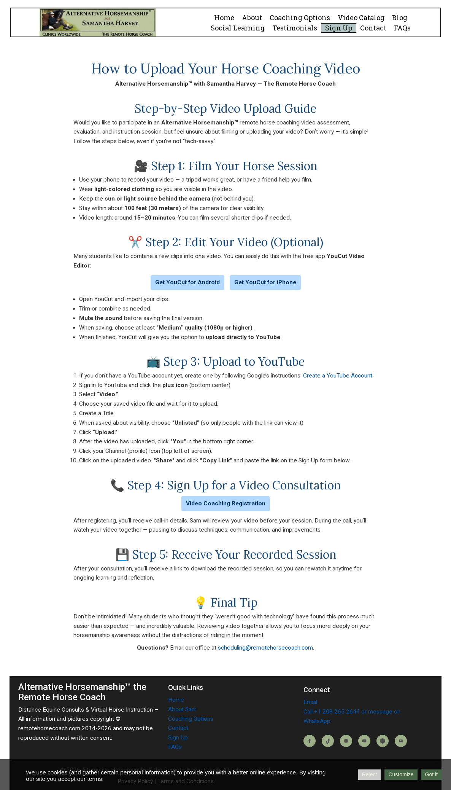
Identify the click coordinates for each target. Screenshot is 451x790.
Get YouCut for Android (187, 282)
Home (224, 17)
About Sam (182, 709)
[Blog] (382, 741)
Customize (400, 774)
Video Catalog (361, 17)
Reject (369, 774)
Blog (399, 17)
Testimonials (294, 28)
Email (310, 702)
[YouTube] (364, 741)
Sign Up (338, 27)
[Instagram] (346, 741)
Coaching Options (300, 17)
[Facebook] (309, 741)
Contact (373, 28)
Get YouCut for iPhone (265, 282)
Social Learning (238, 28)
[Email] (401, 741)
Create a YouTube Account (337, 375)
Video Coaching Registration (225, 503)
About (252, 17)
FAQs (402, 28)
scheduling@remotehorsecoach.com (265, 647)
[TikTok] (328, 741)
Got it (431, 774)
